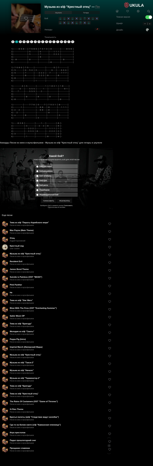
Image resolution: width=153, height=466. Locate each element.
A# (20, 41)
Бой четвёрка (45, 176)
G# (73, 41)
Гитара (86, 13)
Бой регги (43, 185)
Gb (65, 41)
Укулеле (58, 13)
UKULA (136, 5)
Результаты (64, 201)
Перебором (44, 190)
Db (39, 41)
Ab (13, 41)
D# (46, 41)
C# (35, 41)
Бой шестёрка (45, 166)
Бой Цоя (43, 180)
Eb (50, 41)
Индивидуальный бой (48, 195)
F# (61, 41)
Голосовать (48, 201)
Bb (24, 41)
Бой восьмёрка (45, 171)
